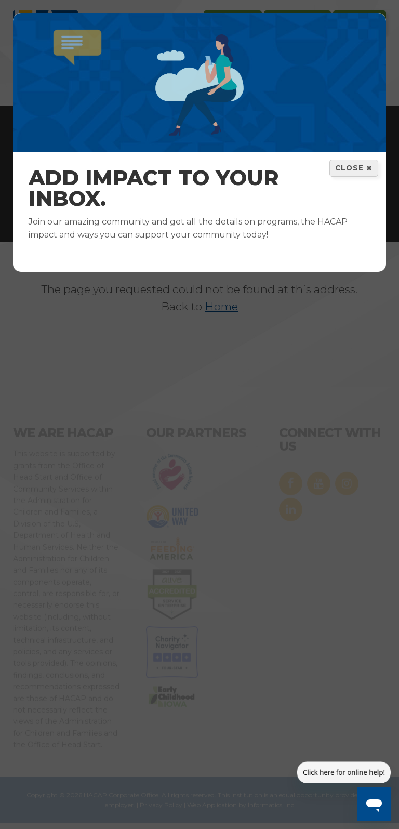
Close (354, 168)
